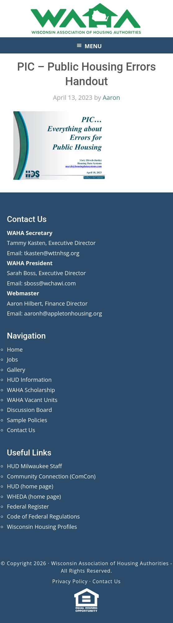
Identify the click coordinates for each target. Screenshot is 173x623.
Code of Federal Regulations (43, 516)
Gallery (16, 369)
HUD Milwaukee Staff (34, 466)
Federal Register (28, 506)
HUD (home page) (30, 486)
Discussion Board (29, 409)
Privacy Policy (70, 581)
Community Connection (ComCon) (51, 476)
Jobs (12, 359)
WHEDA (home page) (34, 496)
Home (15, 349)
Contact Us (21, 430)
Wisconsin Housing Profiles (42, 526)
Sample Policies (27, 420)
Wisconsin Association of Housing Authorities (87, 18)
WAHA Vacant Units (32, 400)
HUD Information (29, 379)
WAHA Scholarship (31, 390)
